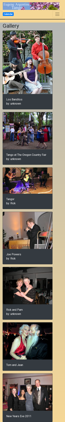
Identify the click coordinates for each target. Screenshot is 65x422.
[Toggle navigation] (57, 14)
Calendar (8, 14)
